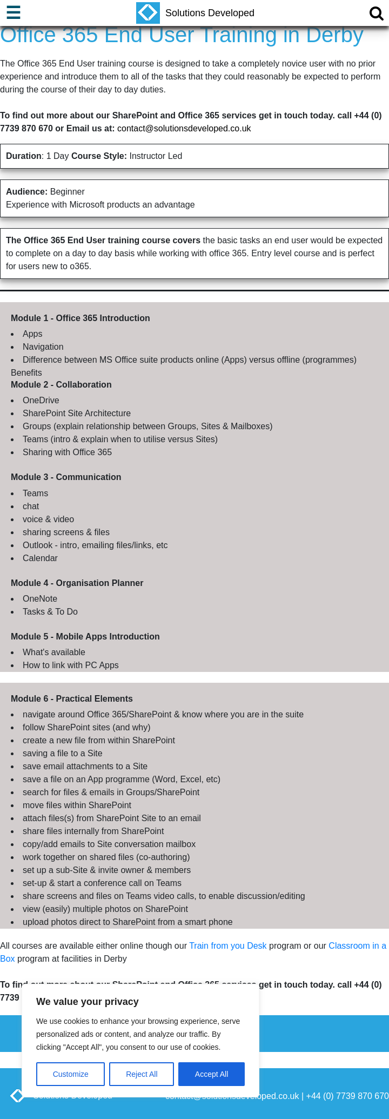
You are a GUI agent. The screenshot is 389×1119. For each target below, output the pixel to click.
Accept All (211, 1074)
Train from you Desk (227, 945)
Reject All (141, 1074)
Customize (71, 1074)
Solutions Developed (195, 13)
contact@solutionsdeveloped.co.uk (184, 128)
